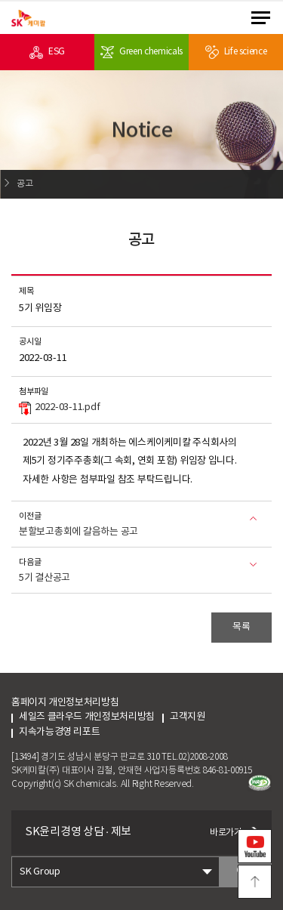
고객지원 (201, 717)
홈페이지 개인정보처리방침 (64, 702)
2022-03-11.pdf (59, 408)
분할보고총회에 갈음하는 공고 (78, 532)
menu (260, 18)
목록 (241, 627)
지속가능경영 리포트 (59, 732)
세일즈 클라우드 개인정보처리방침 (87, 717)
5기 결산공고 (44, 578)
